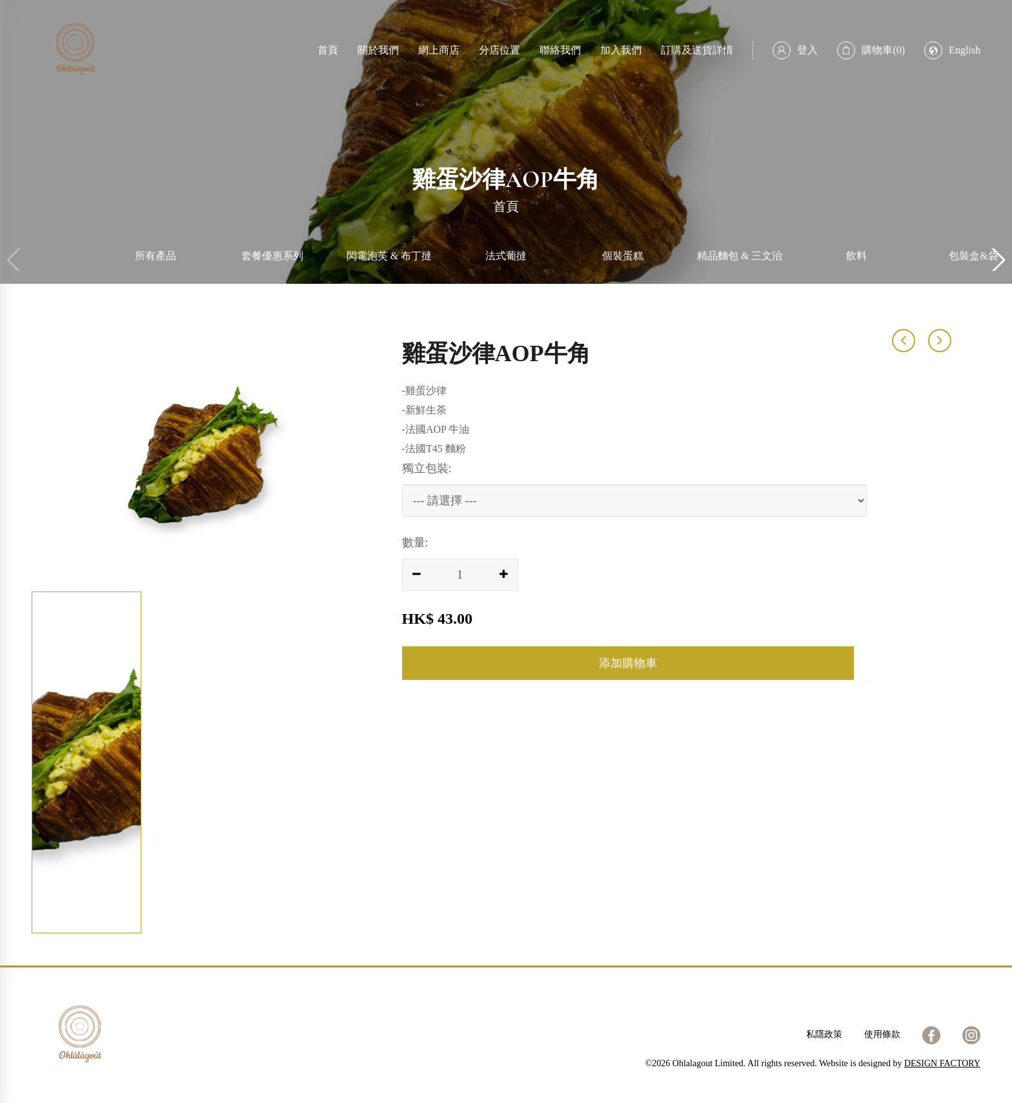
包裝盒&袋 (973, 255)
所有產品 (155, 255)
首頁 (328, 50)
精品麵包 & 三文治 (739, 255)
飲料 (856, 255)
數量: (415, 542)
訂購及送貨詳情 (697, 50)
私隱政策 (824, 1034)
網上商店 (439, 50)
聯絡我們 (560, 50)
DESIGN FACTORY (942, 1063)
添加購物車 (628, 663)
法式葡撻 (506, 255)
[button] (997, 260)
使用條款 (882, 1034)
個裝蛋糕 (622, 255)
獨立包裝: (427, 468)
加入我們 (621, 50)
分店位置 (499, 50)
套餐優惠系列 (272, 255)
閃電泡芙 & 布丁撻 (389, 255)
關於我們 (378, 50)
